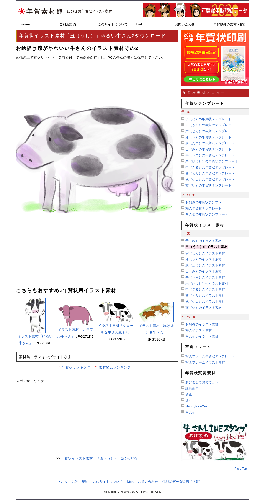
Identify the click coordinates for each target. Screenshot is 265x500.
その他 (190, 412)
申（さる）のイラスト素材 (205, 289)
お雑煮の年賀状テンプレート (206, 202)
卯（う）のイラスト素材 (203, 259)
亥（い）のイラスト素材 (203, 307)
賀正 (188, 394)
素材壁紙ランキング (115, 367)
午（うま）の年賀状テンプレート (210, 155)
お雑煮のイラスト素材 (201, 324)
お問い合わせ (185, 24)
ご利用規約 (67, 24)
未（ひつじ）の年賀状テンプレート (211, 161)
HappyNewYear (197, 406)
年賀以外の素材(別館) (230, 24)
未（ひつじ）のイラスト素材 (206, 283)
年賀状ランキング (76, 367)
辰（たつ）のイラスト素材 (205, 265)
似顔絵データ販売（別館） (182, 481)
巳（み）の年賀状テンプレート (208, 149)
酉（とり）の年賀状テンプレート (210, 173)
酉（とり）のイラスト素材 (205, 295)
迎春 (188, 400)
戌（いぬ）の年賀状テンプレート (210, 179)
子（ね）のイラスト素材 (203, 240)
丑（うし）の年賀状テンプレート (210, 125)
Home (25, 24)
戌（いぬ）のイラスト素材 (205, 301)
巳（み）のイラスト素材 (203, 271)
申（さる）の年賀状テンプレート (210, 167)
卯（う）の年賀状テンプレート (208, 137)
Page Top (240, 468)
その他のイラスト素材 (201, 336)
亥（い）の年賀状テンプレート (208, 185)
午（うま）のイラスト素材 (205, 277)
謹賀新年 (192, 388)
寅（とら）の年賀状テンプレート (210, 131)
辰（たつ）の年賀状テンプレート (210, 143)
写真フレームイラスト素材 (205, 362)
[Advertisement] (97, 77)
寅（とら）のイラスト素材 (205, 253)
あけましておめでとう (201, 382)
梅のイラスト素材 (198, 330)
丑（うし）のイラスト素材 (206, 247)
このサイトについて (113, 24)
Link (139, 24)
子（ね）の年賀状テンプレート (208, 119)
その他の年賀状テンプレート (206, 214)
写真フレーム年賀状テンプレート (210, 356)
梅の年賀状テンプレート (203, 208)
